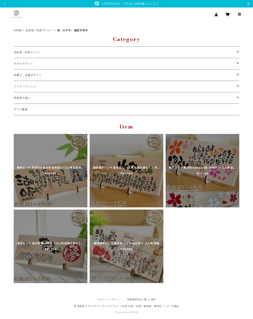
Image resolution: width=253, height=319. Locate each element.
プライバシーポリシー (109, 299)
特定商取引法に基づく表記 (141, 299)
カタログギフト (23, 63)
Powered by (126, 312)
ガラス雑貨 (21, 109)
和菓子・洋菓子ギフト (28, 75)
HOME (18, 30)
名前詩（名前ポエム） (39, 30)
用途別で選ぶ (22, 98)
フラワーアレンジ (25, 86)
